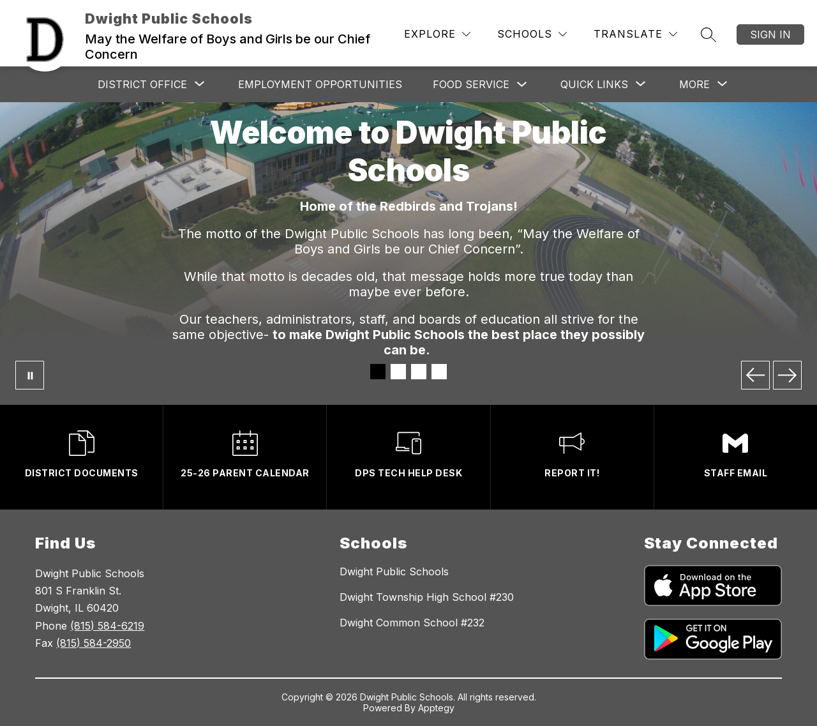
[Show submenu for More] (694, 84)
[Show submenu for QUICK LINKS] (594, 84)
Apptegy (436, 707)
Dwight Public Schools (394, 571)
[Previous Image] (755, 375)
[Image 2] (398, 371)
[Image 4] (439, 371)
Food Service (471, 84)
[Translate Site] (635, 34)
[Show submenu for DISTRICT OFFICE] (142, 84)
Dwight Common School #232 (412, 622)
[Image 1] (378, 371)
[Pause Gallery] (29, 375)
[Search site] (708, 34)
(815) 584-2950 (93, 643)
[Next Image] (787, 375)
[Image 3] (418, 371)
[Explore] (437, 34)
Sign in (770, 34)
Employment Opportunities (320, 84)
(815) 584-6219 (107, 625)
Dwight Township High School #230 (427, 597)
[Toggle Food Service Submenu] (522, 84)
